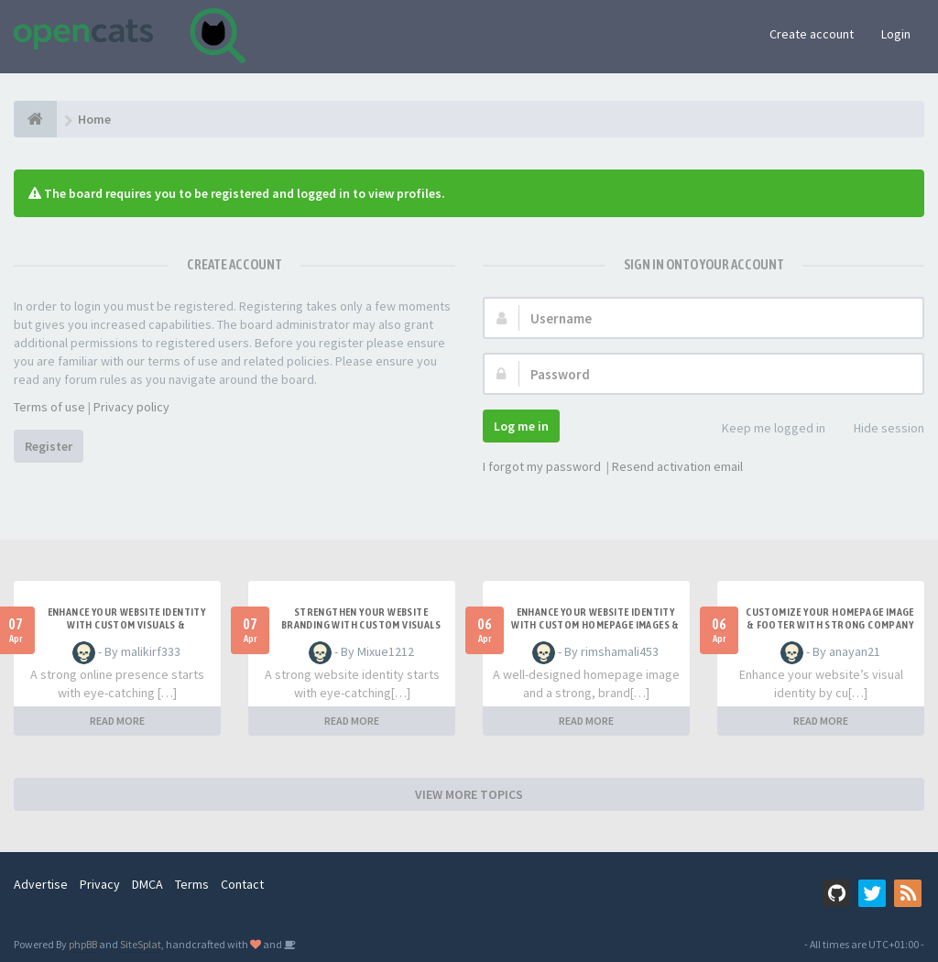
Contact (242, 884)
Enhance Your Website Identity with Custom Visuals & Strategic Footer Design (127, 625)
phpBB (83, 944)
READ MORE (117, 720)
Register (48, 446)
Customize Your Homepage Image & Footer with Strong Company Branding (830, 625)
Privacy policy (131, 407)
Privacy (100, 884)
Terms (192, 884)
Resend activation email (677, 466)
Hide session (879, 429)
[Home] (35, 119)
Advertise (41, 884)
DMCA (147, 884)
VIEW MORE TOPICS (469, 794)
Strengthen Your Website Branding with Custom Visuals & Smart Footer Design (361, 625)
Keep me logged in (763, 429)
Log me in (521, 426)
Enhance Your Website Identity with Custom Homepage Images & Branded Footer (595, 625)
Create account (811, 34)
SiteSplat (140, 944)
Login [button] (896, 34)
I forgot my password (542, 466)
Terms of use (49, 407)
